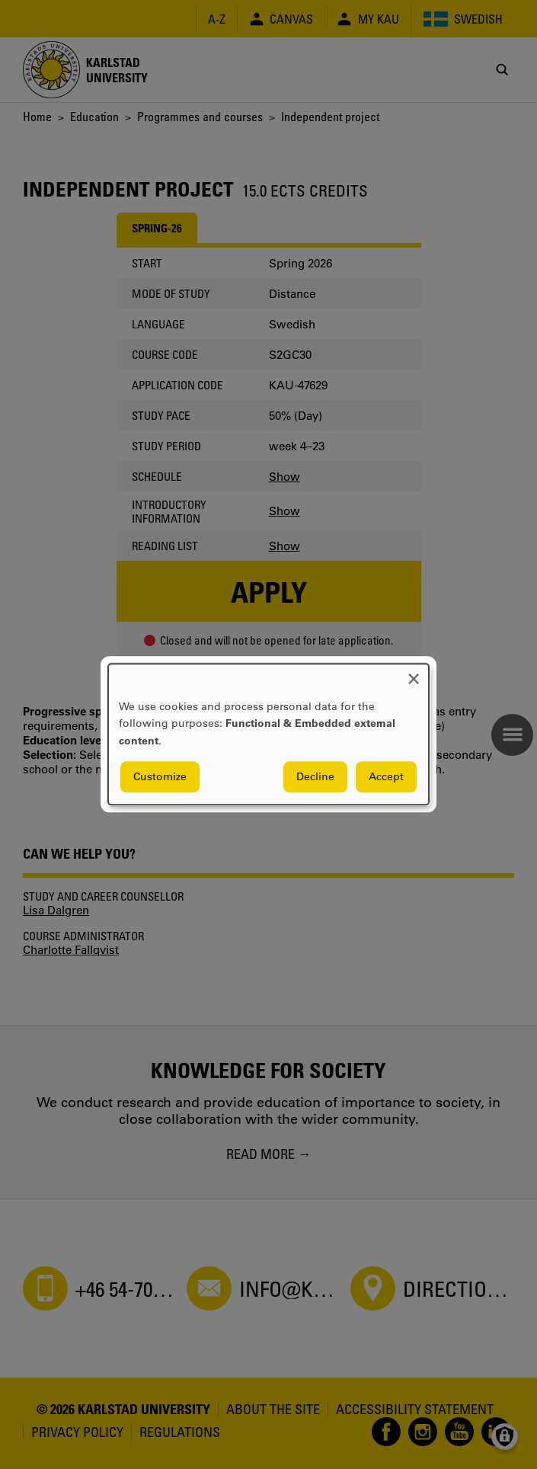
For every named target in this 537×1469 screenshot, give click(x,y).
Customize (160, 777)
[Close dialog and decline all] (413, 673)
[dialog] (268, 734)
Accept (386, 777)
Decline (315, 777)
